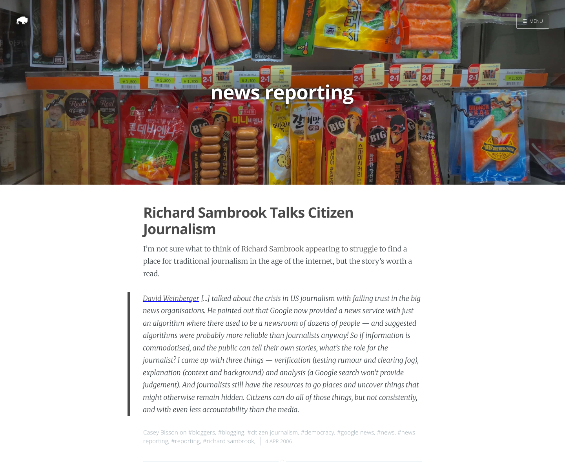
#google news (355, 432)
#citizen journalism (272, 432)
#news (386, 432)
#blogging (231, 432)
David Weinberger (171, 298)
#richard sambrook (228, 441)
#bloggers (201, 432)
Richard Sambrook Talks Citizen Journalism (248, 220)
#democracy (317, 432)
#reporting (185, 441)
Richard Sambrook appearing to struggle (309, 248)
